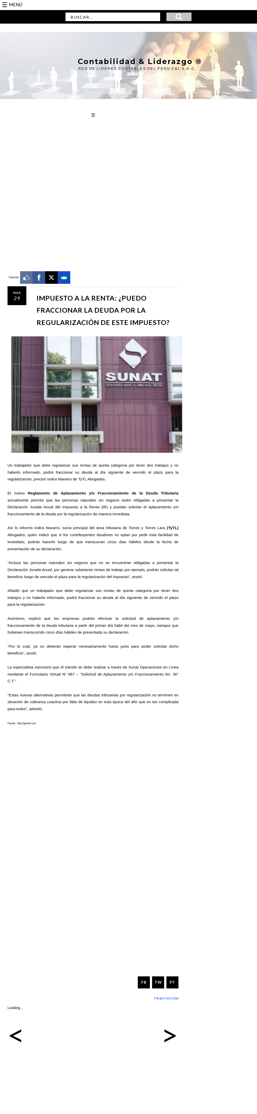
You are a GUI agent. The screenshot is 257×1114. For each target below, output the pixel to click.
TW (158, 982)
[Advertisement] (93, 163)
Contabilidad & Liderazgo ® (137, 61)
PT (172, 982)
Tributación (166, 998)
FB (144, 982)
